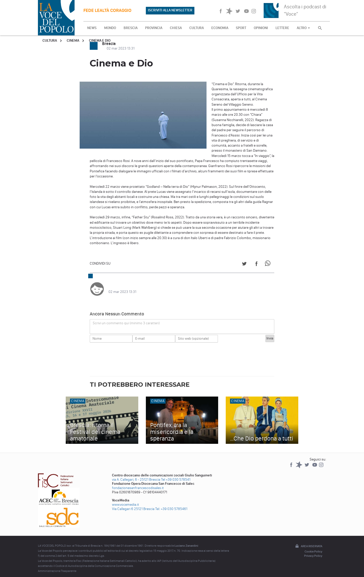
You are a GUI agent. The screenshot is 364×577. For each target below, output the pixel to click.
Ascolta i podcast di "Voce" (305, 10)
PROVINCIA (153, 28)
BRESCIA (131, 28)
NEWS (92, 28)
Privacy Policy (313, 550)
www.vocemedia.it (125, 499)
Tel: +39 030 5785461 (171, 504)
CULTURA (196, 28)
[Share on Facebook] (256, 264)
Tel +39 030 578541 (175, 474)
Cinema (73, 40)
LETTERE (282, 28)
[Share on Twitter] (244, 264)
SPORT (241, 28)
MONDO (110, 28)
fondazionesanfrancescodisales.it (138, 483)
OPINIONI (261, 28)
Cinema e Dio (99, 40)
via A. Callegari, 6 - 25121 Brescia (136, 474)
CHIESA (176, 28)
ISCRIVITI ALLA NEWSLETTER (170, 10)
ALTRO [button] (303, 28)
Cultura (49, 40)
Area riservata (308, 541)
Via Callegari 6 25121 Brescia (133, 504)
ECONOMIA (219, 28)
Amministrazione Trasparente (57, 566)
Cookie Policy (313, 546)
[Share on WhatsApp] (268, 264)
